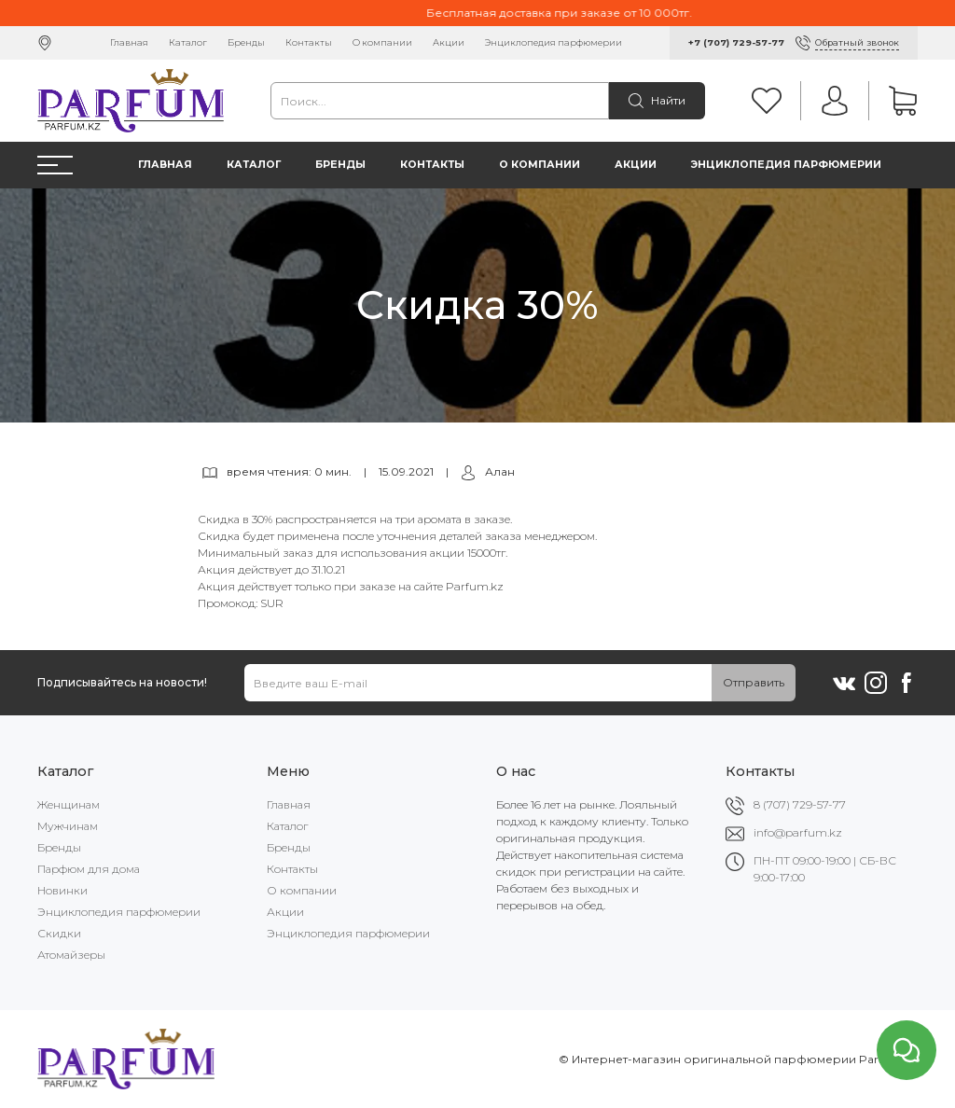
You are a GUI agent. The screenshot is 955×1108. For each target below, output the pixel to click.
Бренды (246, 42)
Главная (129, 42)
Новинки (62, 890)
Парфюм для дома (88, 869)
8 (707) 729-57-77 (800, 804)
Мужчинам (67, 826)
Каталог (188, 42)
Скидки (59, 933)
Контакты (308, 42)
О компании (382, 42)
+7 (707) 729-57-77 (736, 42)
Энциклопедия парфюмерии (553, 42)
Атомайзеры (71, 955)
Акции (448, 42)
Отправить (753, 682)
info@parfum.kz (798, 832)
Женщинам (68, 804)
